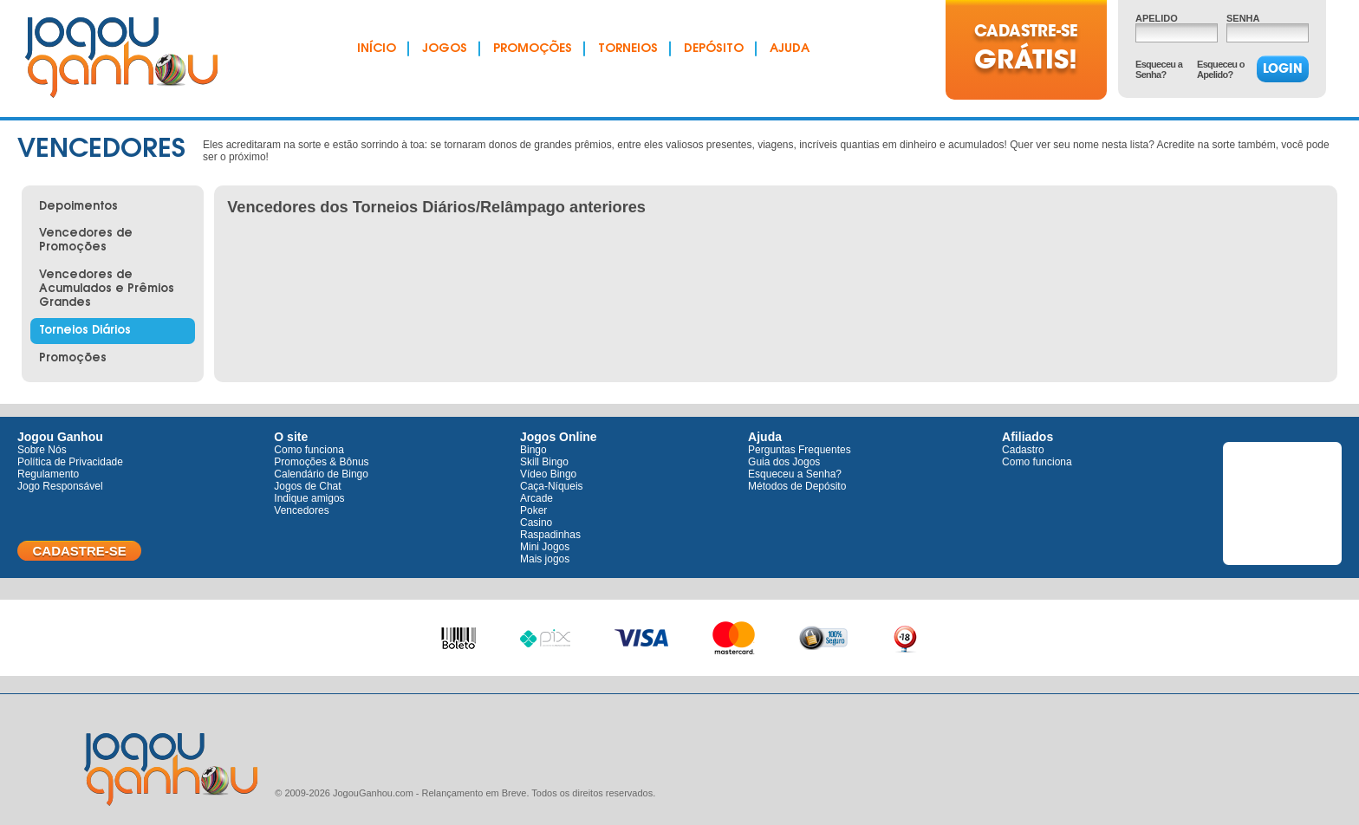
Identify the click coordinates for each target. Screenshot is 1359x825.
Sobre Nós (42, 450)
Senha (1242, 18)
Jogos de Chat (307, 486)
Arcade (536, 498)
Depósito (714, 49)
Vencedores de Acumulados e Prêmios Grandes (106, 289)
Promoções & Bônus (321, 462)
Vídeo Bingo (548, 474)
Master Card (734, 634)
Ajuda (790, 49)
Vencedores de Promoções (86, 240)
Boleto (459, 633)
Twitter (1282, 465)
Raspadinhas (550, 535)
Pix (545, 635)
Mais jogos (544, 559)
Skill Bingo (544, 462)
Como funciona (309, 450)
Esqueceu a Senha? (1158, 69)
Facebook (1282, 506)
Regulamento (48, 474)
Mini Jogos (544, 547)
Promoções (532, 49)
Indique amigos (309, 498)
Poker (533, 510)
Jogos (444, 49)
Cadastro (1023, 450)
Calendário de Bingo (321, 474)
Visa (642, 635)
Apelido (1156, 18)
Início (376, 49)
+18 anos (905, 637)
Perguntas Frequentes (799, 450)
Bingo (533, 450)
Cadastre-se (79, 550)
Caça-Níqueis (551, 486)
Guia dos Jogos (784, 462)
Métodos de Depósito (797, 486)
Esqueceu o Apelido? (1221, 69)
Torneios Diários (85, 330)
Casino (536, 522)
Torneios (628, 49)
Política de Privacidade (70, 462)
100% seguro (823, 638)
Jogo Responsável (60, 486)
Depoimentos (78, 206)
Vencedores (301, 510)
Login (1283, 68)
